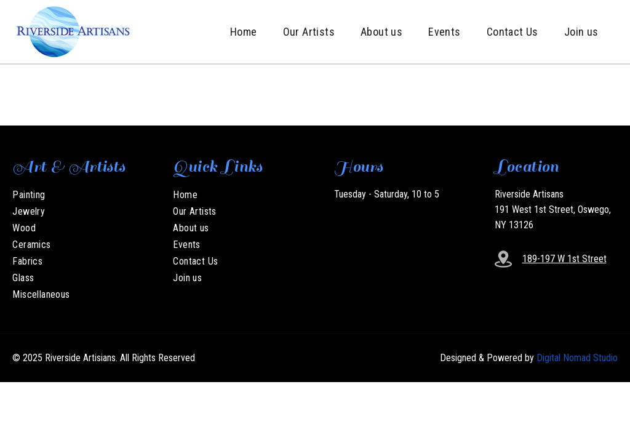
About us (381, 31)
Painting (28, 195)
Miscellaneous (41, 294)
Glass (23, 278)
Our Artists (309, 31)
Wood (24, 228)
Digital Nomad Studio (577, 358)
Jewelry (28, 211)
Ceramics (31, 244)
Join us (581, 31)
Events (444, 31)
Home (243, 31)
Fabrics (27, 261)
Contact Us (512, 31)
